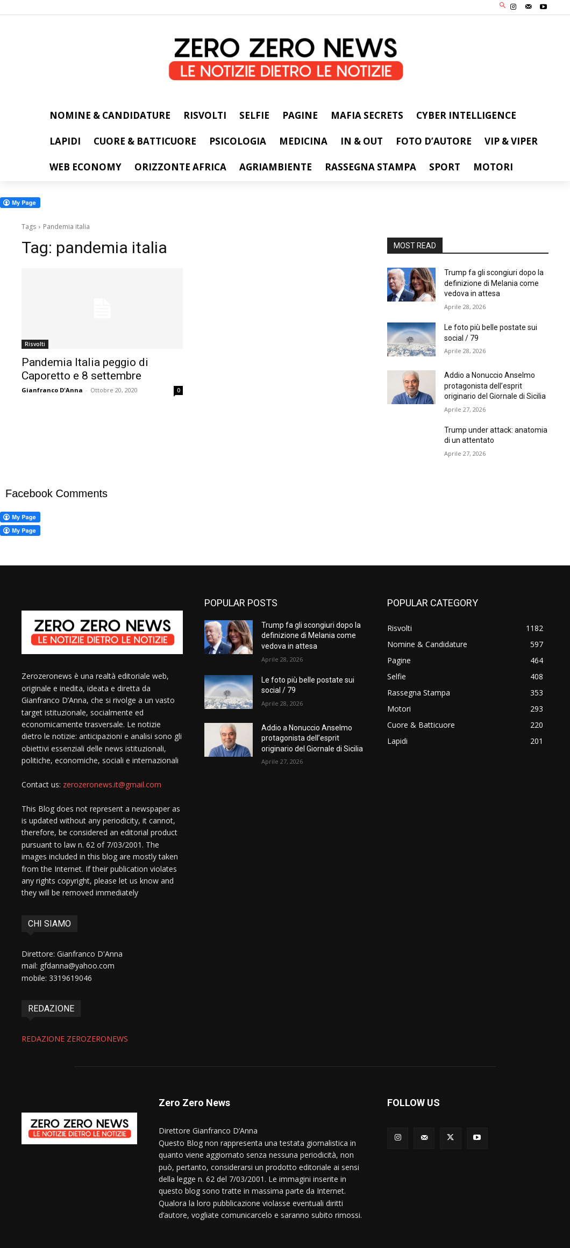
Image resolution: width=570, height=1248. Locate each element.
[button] (503, 6)
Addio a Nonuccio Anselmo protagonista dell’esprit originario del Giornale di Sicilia (495, 385)
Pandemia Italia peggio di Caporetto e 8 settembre (85, 369)
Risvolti (35, 344)
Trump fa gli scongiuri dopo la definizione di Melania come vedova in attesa (494, 283)
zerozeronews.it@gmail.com (112, 784)
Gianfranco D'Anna (52, 390)
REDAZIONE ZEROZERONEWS (75, 1039)
